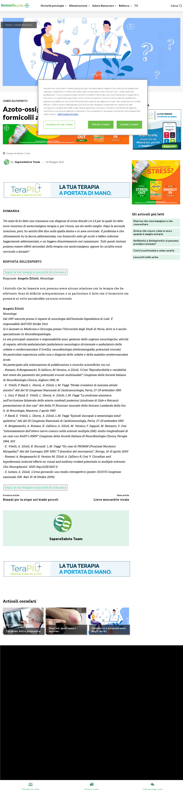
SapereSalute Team (27, 162)
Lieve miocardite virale (111, 499)
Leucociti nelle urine (145, 257)
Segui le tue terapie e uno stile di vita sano (35, 272)
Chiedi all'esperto (23, 24)
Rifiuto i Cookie (100, 124)
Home (8, 24)
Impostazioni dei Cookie (59, 124)
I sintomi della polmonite (23, 631)
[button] (176, 5)
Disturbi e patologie (19, 625)
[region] (93, 107)
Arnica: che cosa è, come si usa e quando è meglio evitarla (152, 232)
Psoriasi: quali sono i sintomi (62, 629)
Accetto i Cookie (129, 124)
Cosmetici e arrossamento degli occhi (108, 629)
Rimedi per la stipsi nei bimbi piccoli (30, 499)
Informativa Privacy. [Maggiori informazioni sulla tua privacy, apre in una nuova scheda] (68, 114)
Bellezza (54, 622)
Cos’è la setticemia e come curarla (153, 250)
